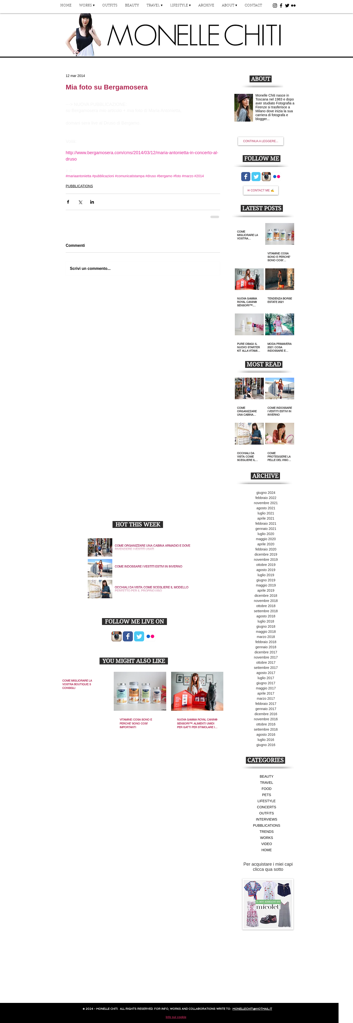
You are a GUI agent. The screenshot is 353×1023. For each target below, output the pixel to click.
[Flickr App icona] (150, 636)
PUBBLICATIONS (79, 186)
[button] (86, 7)
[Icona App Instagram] (117, 636)
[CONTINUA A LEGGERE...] (260, 141)
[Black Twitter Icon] (287, 5)
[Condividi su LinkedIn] (92, 202)
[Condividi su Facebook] (68, 202)
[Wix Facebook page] (128, 636)
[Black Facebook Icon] (281, 5)
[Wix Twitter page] (139, 636)
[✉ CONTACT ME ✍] (260, 190)
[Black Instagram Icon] (275, 5)
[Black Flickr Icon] (293, 5)
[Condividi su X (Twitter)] (80, 202)
